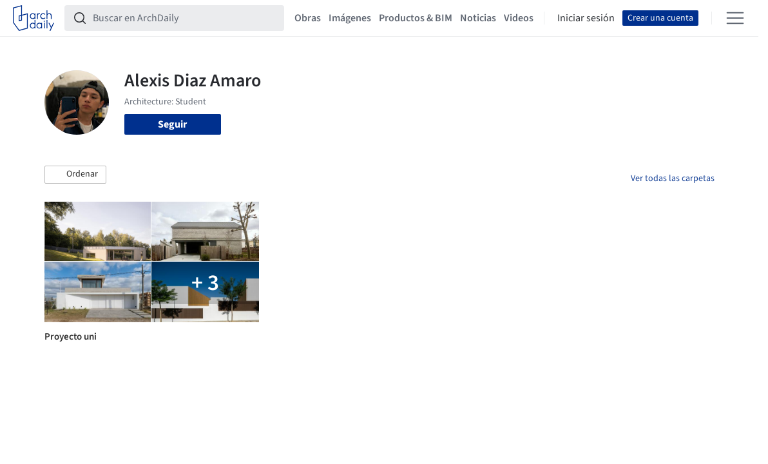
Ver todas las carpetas (673, 178)
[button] (75, 175)
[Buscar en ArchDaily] (184, 18)
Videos (518, 18)
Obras (307, 18)
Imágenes (350, 18)
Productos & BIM (415, 18)
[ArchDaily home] (33, 18)
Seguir (172, 124)
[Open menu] (735, 18)
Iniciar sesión (586, 18)
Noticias (478, 18)
